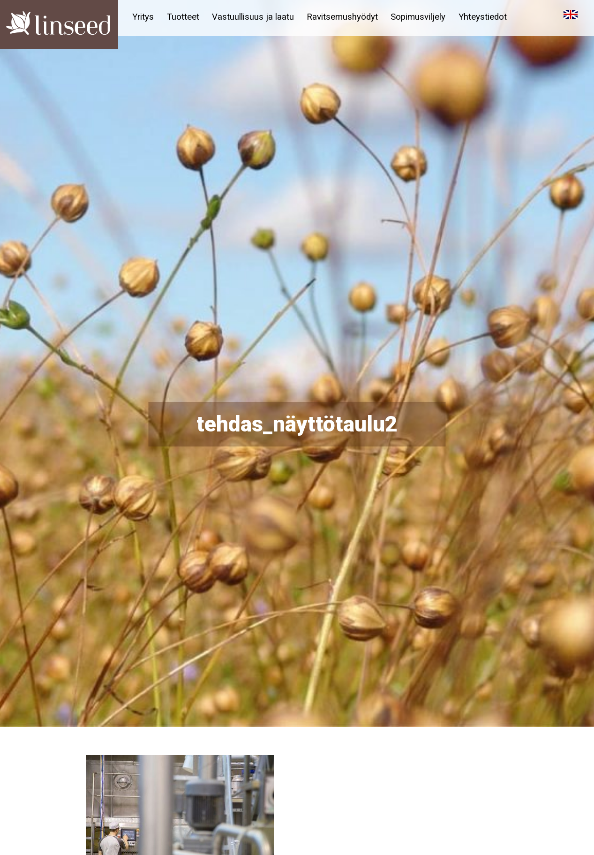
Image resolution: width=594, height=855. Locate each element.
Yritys (143, 17)
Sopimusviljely (424, 17)
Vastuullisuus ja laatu (256, 17)
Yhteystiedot (490, 17)
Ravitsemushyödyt (347, 17)
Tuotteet (184, 17)
